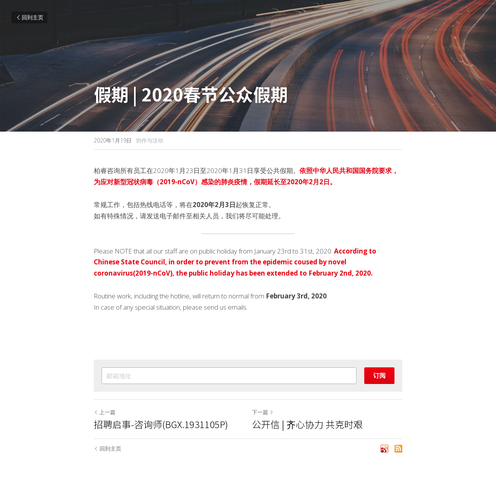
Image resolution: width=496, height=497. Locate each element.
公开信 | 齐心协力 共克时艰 (307, 424)
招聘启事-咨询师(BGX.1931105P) (161, 424)
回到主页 (29, 17)
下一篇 (263, 412)
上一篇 (104, 412)
